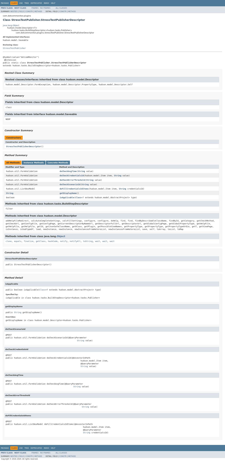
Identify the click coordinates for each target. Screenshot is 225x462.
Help (53, 3)
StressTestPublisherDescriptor (23, 146)
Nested (13, 11)
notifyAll (75, 241)
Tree (26, 3)
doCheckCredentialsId (72, 175)
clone (9, 241)
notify (63, 241)
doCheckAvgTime (68, 171)
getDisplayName (68, 193)
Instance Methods (34, 163)
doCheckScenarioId (70, 184)
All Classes (61, 8)
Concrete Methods (58, 163)
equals (17, 241)
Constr (29, 11)
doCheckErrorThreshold (72, 180)
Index (46, 3)
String (81, 171)
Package (5, 3)
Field (21, 11)
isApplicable (67, 197)
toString (88, 241)
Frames (35, 8)
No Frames (45, 8)
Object (61, 236)
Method (38, 11)
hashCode (53, 241)
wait (97, 241)
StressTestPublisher (14, 48)
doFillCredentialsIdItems (74, 189)
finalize (28, 241)
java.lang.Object (11, 25)
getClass (40, 241)
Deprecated (36, 3)
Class (78, 197)
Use (21, 3)
